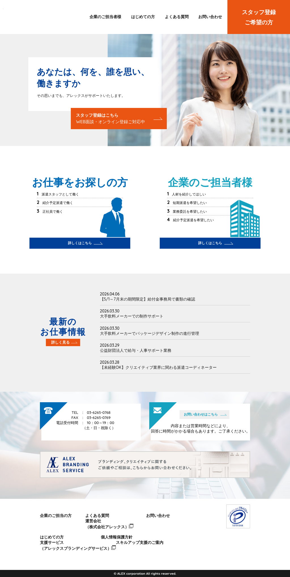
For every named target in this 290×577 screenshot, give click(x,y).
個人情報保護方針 (117, 537)
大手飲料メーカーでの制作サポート (131, 316)
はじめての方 (143, 16)
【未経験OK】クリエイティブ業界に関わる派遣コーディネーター (158, 367)
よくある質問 (177, 16)
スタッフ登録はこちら (110, 118)
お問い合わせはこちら (201, 414)
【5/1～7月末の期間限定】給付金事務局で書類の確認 (147, 299)
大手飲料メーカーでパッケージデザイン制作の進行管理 (149, 333)
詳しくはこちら (80, 243)
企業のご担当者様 (105, 16)
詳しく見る (60, 342)
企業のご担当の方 (56, 515)
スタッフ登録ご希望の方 (259, 17)
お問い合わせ (210, 16)
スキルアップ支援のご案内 (139, 542)
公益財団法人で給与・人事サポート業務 (135, 350)
